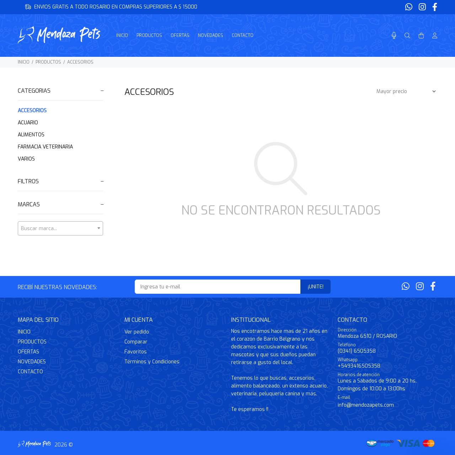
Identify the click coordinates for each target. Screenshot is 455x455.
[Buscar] (407, 36)
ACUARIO (28, 122)
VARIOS (26, 159)
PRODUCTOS (48, 62)
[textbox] (60, 229)
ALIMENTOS (31, 134)
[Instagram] (422, 7)
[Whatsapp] (409, 7)
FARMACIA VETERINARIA (45, 146)
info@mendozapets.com (366, 405)
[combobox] (60, 228)
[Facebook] (434, 7)
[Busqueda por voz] (394, 35)
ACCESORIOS (80, 62)
